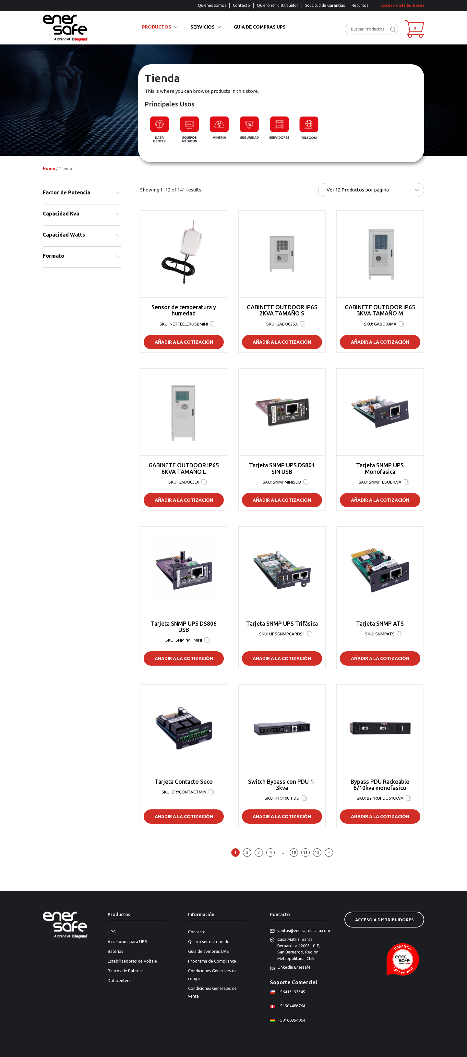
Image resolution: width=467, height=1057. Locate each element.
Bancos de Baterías (126, 970)
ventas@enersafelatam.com (298, 931)
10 (294, 852)
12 (317, 852)
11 (305, 852)
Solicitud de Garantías (325, 5)
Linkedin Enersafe (290, 967)
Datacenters (119, 980)
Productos (156, 27)
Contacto (241, 5)
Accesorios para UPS (127, 941)
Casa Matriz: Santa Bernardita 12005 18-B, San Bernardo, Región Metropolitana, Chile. (295, 949)
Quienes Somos (212, 5)
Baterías (115, 951)
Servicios (202, 27)
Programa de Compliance (212, 961)
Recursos (360, 5)
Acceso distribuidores (402, 5)
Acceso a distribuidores (384, 919)
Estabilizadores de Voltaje (132, 961)
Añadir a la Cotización (184, 342)
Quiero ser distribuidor (277, 5)
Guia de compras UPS (260, 27)
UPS (112, 931)
